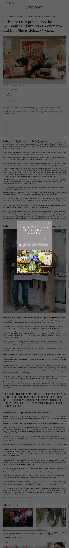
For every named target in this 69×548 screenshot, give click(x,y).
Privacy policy (25, 244)
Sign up (46, 239)
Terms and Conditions (35, 244)
